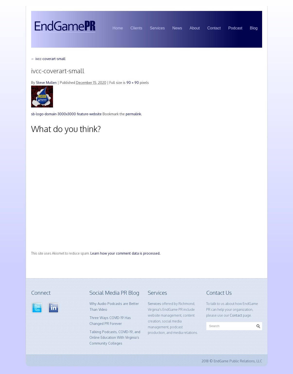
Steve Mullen (46, 82)
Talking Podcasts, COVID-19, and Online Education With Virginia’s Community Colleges (114, 338)
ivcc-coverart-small (48, 59)
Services (157, 28)
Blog (253, 28)
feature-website (89, 114)
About (195, 28)
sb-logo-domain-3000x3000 (53, 114)
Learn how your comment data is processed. (125, 253)
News (177, 28)
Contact (214, 28)
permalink (133, 114)
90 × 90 (132, 82)
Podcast (235, 28)
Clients (136, 28)
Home (118, 28)
